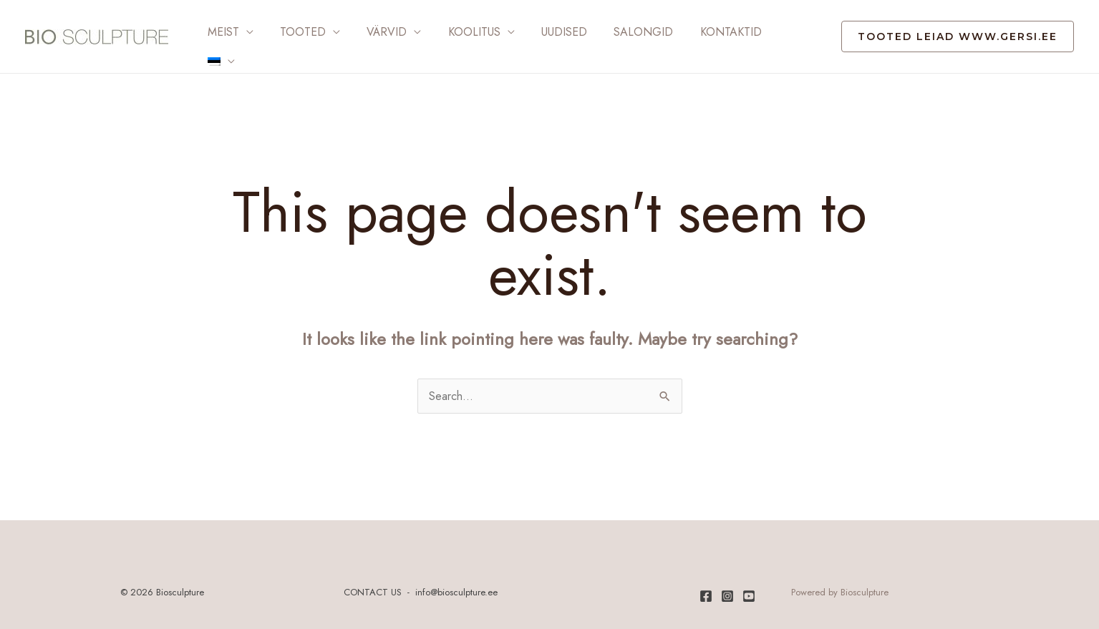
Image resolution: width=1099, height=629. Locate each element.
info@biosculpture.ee (456, 583)
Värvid (377, 32)
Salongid (622, 32)
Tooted (297, 32)
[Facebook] (705, 587)
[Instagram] (727, 587)
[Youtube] (748, 587)
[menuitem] (773, 32)
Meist (221, 32)
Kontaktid (706, 32)
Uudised (547, 32)
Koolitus (461, 32)
